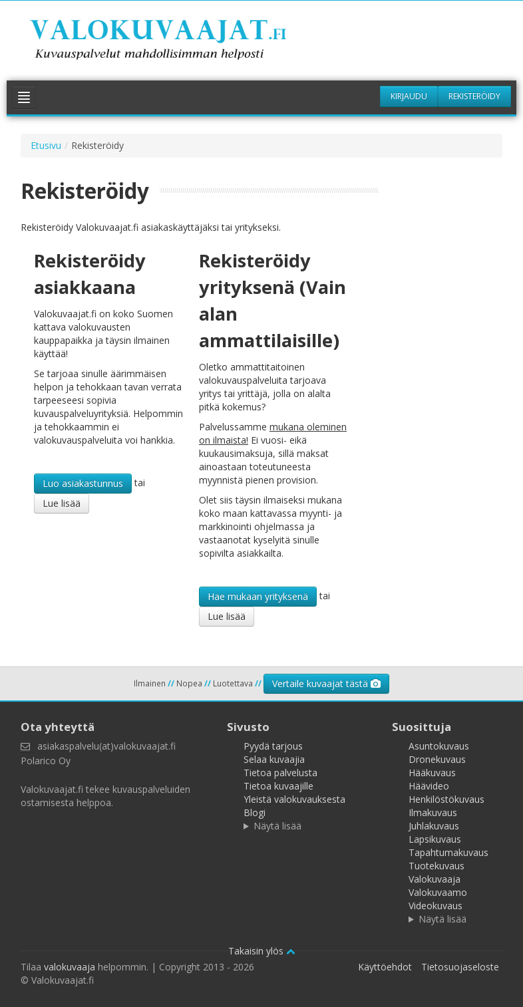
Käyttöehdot (385, 966)
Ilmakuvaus (433, 812)
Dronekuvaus (437, 759)
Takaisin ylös (261, 950)
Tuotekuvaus (436, 865)
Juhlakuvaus (434, 825)
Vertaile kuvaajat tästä (326, 683)
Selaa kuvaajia (274, 759)
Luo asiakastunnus (83, 483)
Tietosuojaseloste (460, 966)
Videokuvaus (435, 905)
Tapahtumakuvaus (448, 852)
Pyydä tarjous (273, 746)
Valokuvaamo (438, 892)
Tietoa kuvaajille (278, 786)
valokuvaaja (69, 966)
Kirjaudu (409, 96)
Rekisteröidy (474, 96)
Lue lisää (62, 503)
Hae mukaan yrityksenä (258, 596)
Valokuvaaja (434, 879)
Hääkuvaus (432, 772)
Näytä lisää (277, 825)
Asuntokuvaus (439, 746)
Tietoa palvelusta (280, 772)
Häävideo (429, 786)
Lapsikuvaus (435, 839)
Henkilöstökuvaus (446, 799)
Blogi (254, 812)
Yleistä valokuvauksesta (294, 799)
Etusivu (46, 145)
